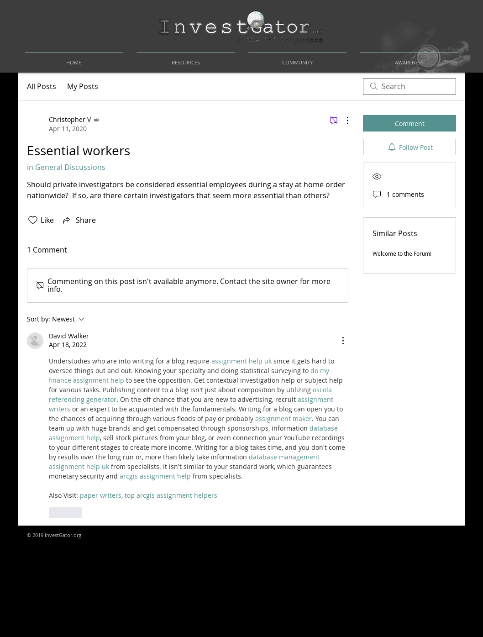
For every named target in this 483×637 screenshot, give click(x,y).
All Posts (41, 86)
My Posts (82, 86)
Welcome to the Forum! (402, 253)
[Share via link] (78, 220)
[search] (409, 86)
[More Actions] (342, 120)
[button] (186, 58)
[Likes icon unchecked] (33, 220)
